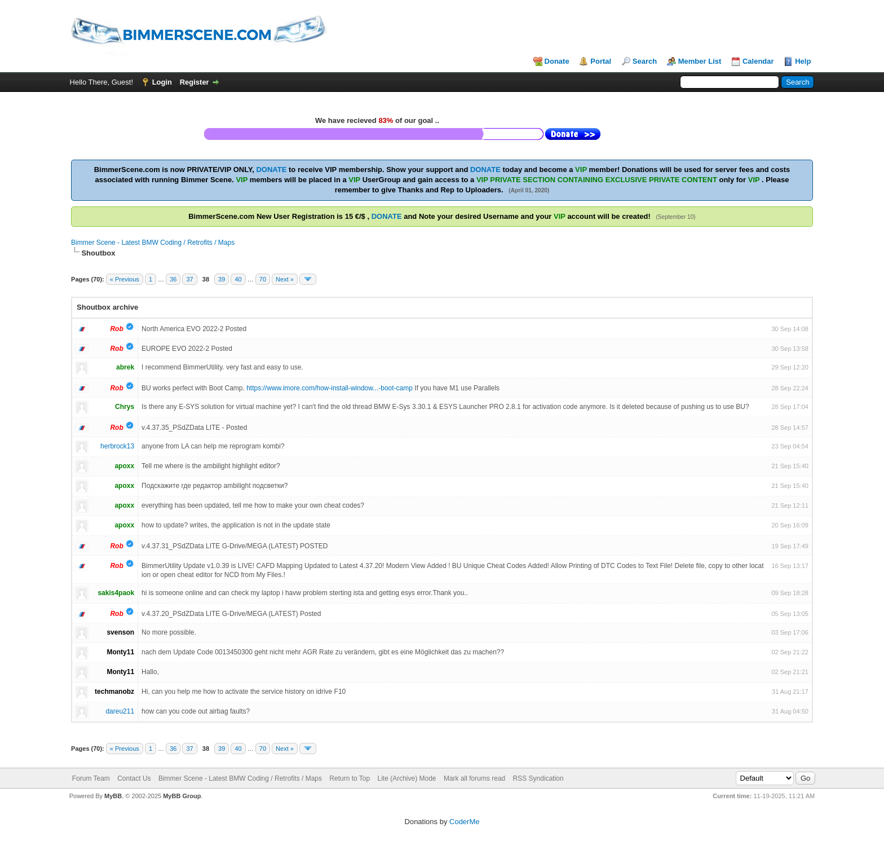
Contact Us (134, 778)
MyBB (113, 796)
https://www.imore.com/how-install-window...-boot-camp (329, 388)
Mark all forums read (474, 778)
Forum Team (91, 778)
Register (194, 82)
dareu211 (119, 711)
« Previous (124, 279)
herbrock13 (117, 446)
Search (645, 61)
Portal (600, 61)
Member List (700, 61)
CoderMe (464, 821)
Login (162, 82)
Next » (285, 279)
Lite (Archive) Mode (407, 778)
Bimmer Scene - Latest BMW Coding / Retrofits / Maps (153, 243)
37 (189, 279)
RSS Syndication (538, 778)
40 (238, 279)
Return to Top (349, 778)
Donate (557, 61)
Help (803, 61)
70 (262, 279)
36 (173, 279)
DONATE (271, 169)
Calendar (758, 61)
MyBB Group (182, 796)
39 (221, 279)
